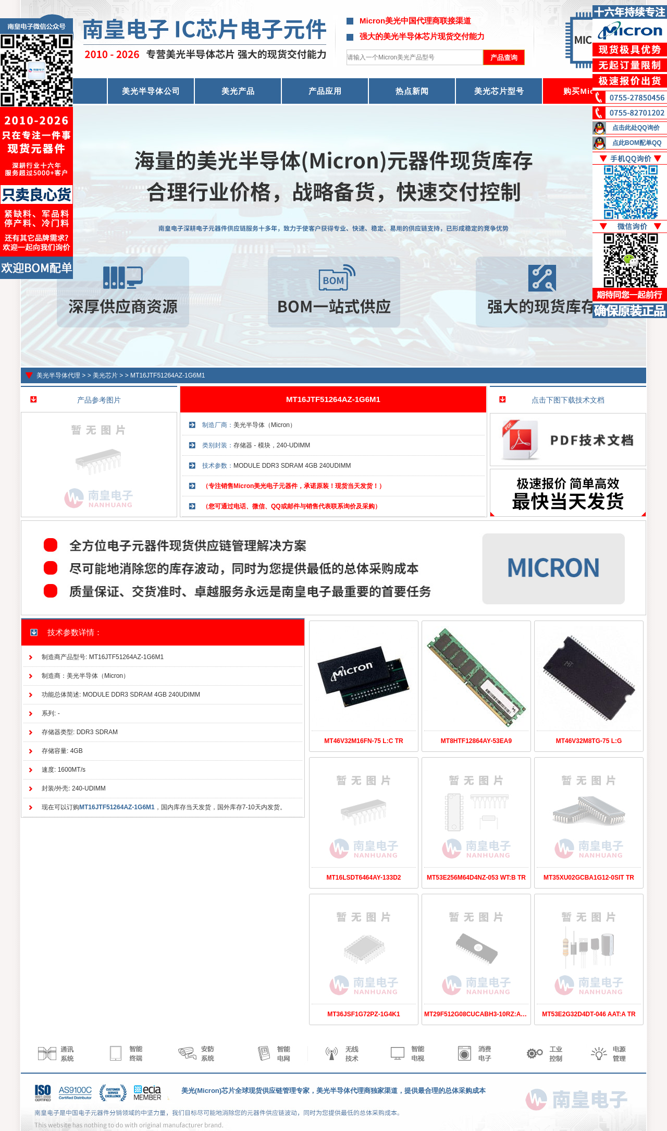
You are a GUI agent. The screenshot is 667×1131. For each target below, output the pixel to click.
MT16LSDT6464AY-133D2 (364, 877)
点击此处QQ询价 (636, 127)
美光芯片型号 (499, 91)
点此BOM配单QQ (637, 143)
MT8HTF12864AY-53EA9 (476, 741)
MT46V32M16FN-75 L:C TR (363, 741)
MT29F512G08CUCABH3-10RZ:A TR (477, 1014)
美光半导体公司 (151, 91)
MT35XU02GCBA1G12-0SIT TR (589, 877)
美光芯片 (105, 375)
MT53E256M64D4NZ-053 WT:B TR (476, 877)
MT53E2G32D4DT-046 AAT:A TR (589, 1014)
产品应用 (325, 91)
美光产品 (238, 91)
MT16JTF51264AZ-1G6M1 (167, 375)
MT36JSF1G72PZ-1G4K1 (363, 1014)
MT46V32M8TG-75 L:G (589, 741)
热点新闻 (412, 91)
